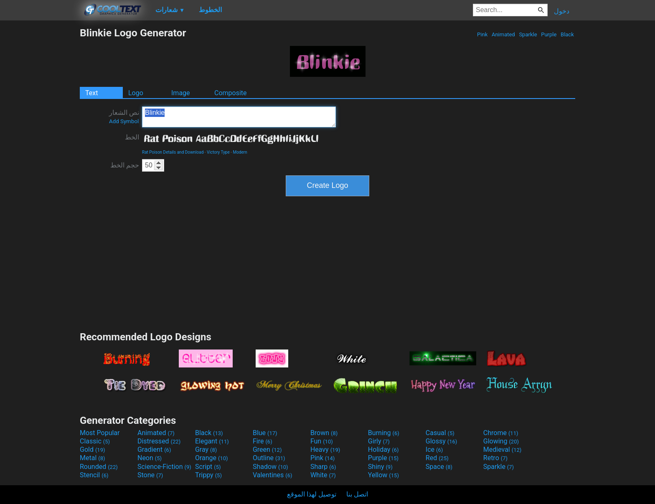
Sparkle (528, 34)
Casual (440, 433)
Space (439, 467)
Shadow (270, 467)
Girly (379, 441)
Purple (549, 34)
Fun (321, 441)
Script (208, 467)
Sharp (323, 467)
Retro (495, 458)
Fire (262, 441)
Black (567, 34)
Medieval (502, 449)
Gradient (154, 449)
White (323, 475)
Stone (150, 475)
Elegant (212, 441)
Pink (482, 34)
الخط (132, 137)
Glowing (501, 441)
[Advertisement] (39, 152)
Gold (92, 449)
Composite (230, 93)
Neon (149, 458)
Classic (95, 441)
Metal (92, 458)
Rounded (99, 467)
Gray (206, 449)
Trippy (208, 475)
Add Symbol (124, 121)
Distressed (158, 441)
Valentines (272, 475)
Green (267, 449)
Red (437, 458)
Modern (240, 152)
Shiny (380, 467)
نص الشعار (124, 116)
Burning (383, 433)
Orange (211, 458)
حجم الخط (124, 165)
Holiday (383, 449)
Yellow (383, 475)
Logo (135, 93)
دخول (561, 11)
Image (180, 93)
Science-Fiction (164, 467)
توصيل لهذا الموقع (311, 494)
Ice (434, 449)
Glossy (441, 441)
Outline (269, 458)
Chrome (500, 433)
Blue (265, 433)
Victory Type (218, 152)
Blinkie (239, 116)
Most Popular (100, 433)
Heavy (325, 449)
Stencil (94, 475)
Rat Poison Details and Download (172, 152)
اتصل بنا (357, 494)
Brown (324, 433)
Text (91, 93)
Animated (503, 34)
